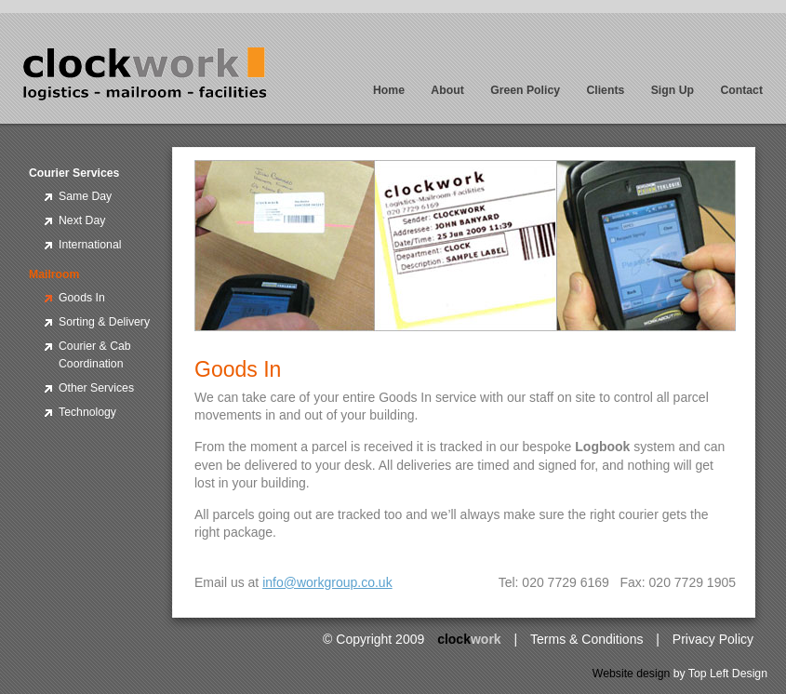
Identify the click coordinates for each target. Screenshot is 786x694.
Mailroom (54, 274)
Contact (741, 90)
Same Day (85, 196)
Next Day (82, 220)
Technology (87, 412)
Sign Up (672, 90)
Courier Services (74, 173)
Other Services (96, 387)
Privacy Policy (713, 639)
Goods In (82, 297)
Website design (632, 673)
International (90, 244)
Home (389, 90)
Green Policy (525, 90)
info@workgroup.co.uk (327, 582)
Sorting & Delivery (104, 321)
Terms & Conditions (586, 639)
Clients (605, 90)
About (447, 90)
